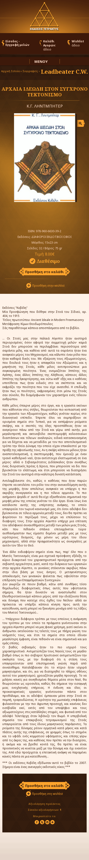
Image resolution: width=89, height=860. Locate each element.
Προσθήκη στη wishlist (47, 794)
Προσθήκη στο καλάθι (44, 272)
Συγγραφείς (30, 71)
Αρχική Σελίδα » (11, 71)
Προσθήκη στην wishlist (48, 286)
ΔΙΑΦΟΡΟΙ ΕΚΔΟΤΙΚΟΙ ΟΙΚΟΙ (51, 237)
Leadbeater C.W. (64, 71)
